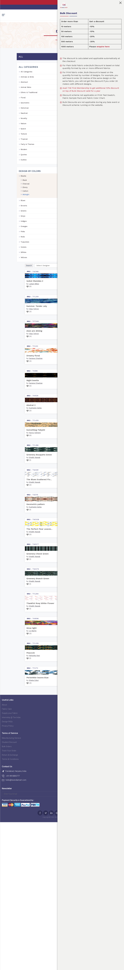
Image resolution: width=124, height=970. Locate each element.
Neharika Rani (57, 840)
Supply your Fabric (10, 921)
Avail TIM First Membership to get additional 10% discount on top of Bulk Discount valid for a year (97, 95)
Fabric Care (7, 917)
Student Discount (50, 917)
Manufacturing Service (52, 912)
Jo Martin (56, 791)
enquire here (111, 46)
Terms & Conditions (51, 934)
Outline (24, 169)
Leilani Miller (57, 107)
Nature (23, 133)
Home (57, 49)
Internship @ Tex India (11, 925)
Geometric (25, 112)
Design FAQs (7, 929)
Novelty (24, 128)
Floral (23, 107)
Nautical (24, 123)
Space (23, 138)
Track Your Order (50, 925)
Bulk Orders (47, 921)
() (52, 109)
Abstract (24, 91)
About (4, 912)
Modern (24, 159)
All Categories (26, 81)
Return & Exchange (51, 929)
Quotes (24, 164)
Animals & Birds (27, 86)
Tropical (24, 148)
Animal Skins (26, 97)
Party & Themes (27, 154)
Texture (24, 143)
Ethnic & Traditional (29, 102)
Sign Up (56, 949)
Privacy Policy (7, 934)
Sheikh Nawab (58, 451)
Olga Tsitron (57, 160)
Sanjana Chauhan (59, 257)
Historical (25, 117)
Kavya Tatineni (58, 403)
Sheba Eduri (57, 888)
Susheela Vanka (58, 354)
